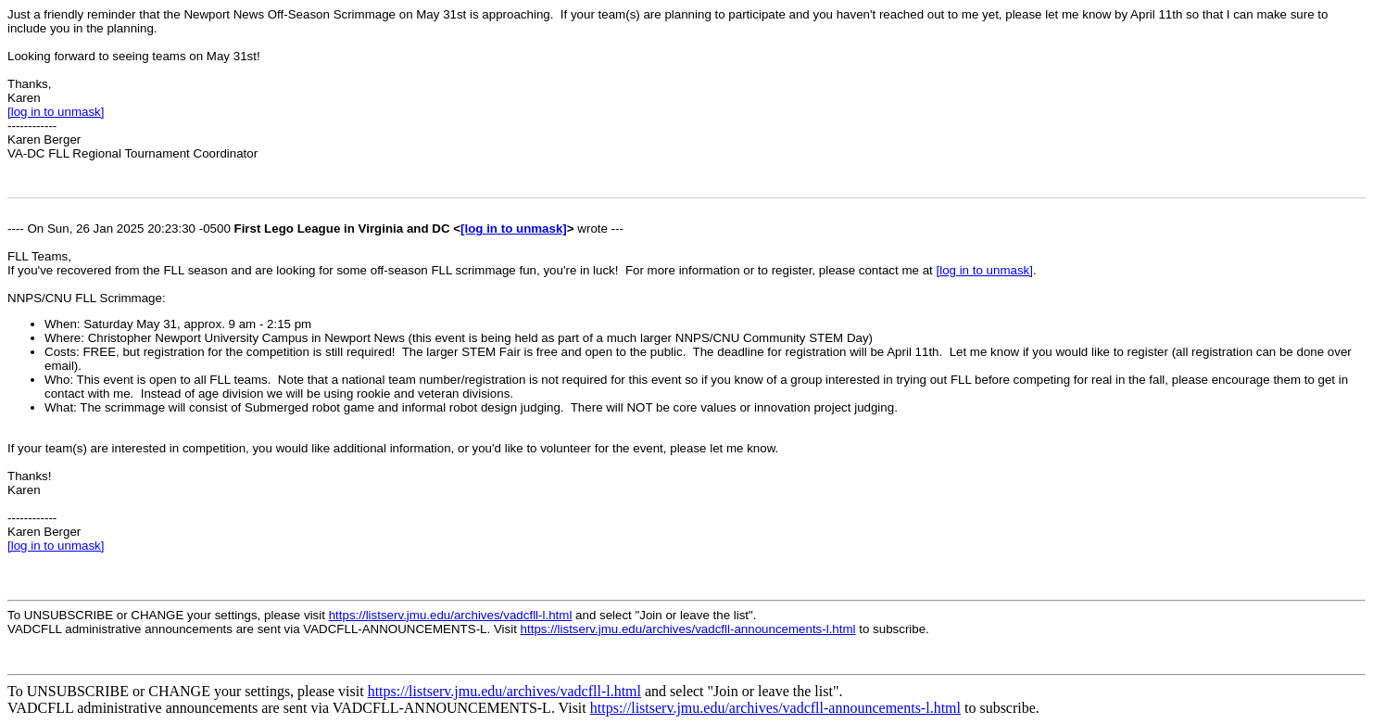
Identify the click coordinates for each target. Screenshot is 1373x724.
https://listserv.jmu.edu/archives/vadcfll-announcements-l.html (688, 629)
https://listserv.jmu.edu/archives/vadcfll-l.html (451, 615)
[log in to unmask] (55, 112)
